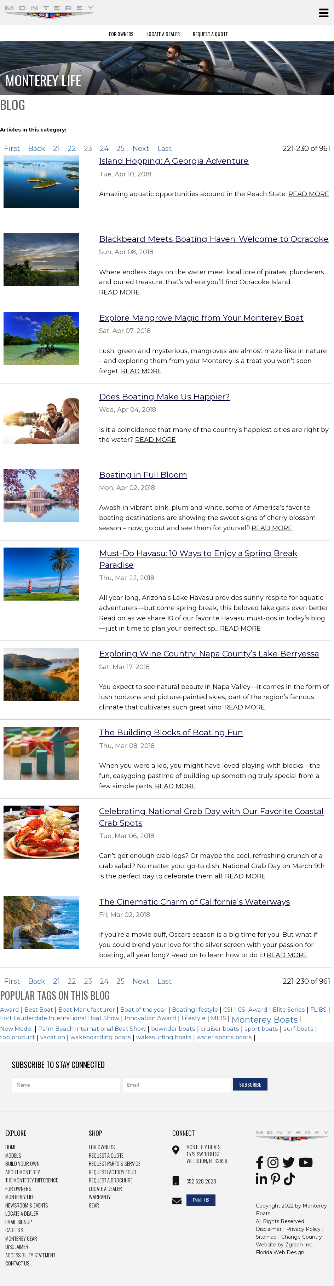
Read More (308, 194)
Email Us (201, 1200)
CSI (227, 1009)
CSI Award (252, 1009)
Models (13, 1155)
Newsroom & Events (26, 1205)
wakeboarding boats (100, 1037)
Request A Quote (210, 33)
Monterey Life (19, 1196)
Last (164, 148)
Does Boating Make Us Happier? (164, 397)
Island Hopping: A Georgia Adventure (174, 161)
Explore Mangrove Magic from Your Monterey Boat (201, 318)
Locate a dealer (105, 1188)
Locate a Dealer (22, 1213)
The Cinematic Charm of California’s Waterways (194, 902)
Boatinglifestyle (195, 1009)
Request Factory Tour (112, 1172)
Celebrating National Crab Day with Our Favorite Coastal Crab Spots (211, 817)
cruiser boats (220, 1028)
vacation (52, 1037)
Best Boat (38, 1009)
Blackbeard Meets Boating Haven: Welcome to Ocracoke (214, 239)
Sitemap (266, 1237)
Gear (94, 1205)
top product (17, 1037)
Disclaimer (16, 1246)
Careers (14, 1230)
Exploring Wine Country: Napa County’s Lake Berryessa (209, 654)
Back (36, 148)
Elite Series (289, 1009)
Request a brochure (111, 1180)
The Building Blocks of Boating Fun (171, 732)
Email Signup (18, 1222)
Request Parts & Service (114, 1163)
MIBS (218, 1018)
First (12, 148)
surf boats (298, 1028)
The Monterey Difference (31, 1180)
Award (9, 1009)
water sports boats (224, 1037)
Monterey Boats (264, 1020)
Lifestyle (194, 1018)
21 (56, 148)
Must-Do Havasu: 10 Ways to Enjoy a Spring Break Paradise (198, 558)
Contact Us (17, 1263)
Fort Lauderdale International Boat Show (59, 1018)
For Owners (121, 33)
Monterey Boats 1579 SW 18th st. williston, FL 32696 (206, 1154)
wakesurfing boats (163, 1037)
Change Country (301, 1237)
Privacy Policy (303, 1229)
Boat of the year (143, 1009)
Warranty (100, 1196)
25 (120, 148)
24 (104, 148)
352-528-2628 (201, 1181)
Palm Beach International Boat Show (92, 1028)
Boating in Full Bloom (143, 475)
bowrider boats (173, 1028)
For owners (102, 1147)
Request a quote (106, 1155)
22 (72, 148)
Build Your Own (22, 1163)
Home (10, 1147)
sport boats (261, 1028)
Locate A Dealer (163, 33)
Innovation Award (150, 1018)
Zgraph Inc (298, 1244)
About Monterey (22, 1172)
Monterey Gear (21, 1238)
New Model (16, 1028)
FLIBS (318, 1009)
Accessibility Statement (30, 1255)
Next (140, 148)
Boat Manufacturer (86, 1009)
